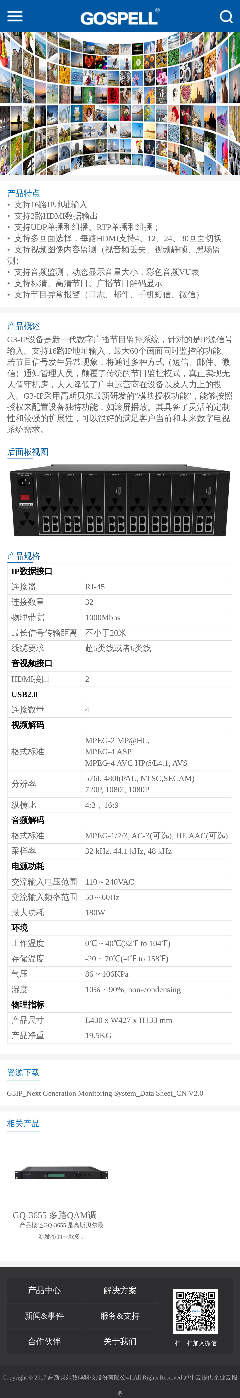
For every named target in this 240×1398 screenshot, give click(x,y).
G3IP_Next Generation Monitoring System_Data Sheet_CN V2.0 (105, 1093)
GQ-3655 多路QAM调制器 (64, 1215)
